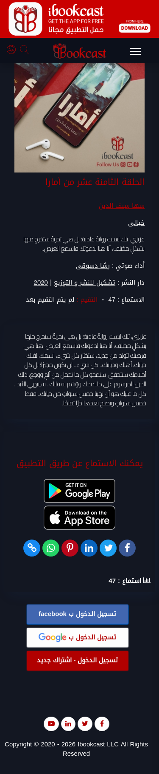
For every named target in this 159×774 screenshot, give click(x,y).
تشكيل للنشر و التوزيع (84, 283)
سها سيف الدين (122, 206)
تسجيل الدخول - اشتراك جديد (77, 661)
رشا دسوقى (93, 265)
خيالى (136, 223)
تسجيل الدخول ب (77, 614)
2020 (41, 283)
